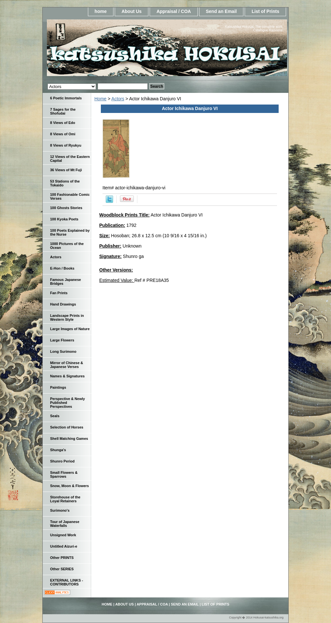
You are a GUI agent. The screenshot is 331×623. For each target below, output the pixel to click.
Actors (118, 98)
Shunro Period (62, 461)
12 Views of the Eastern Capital (70, 158)
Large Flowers (62, 340)
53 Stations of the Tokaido (65, 183)
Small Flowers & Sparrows (64, 474)
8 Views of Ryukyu (65, 145)
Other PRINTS (62, 558)
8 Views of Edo (62, 123)
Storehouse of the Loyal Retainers (65, 499)
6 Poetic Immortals (66, 98)
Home (100, 98)
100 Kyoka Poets (64, 219)
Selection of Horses (66, 427)
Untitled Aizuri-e (63, 546)
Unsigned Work (63, 535)
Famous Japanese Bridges (65, 281)
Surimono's (59, 510)
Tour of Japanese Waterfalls (64, 524)
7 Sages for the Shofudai (63, 111)
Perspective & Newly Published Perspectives (67, 402)
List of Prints (265, 11)
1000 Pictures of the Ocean (67, 246)
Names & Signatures (67, 376)
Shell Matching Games (69, 438)
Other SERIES (62, 569)
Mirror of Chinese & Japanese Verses (66, 365)
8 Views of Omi (62, 134)
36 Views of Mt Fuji (66, 170)
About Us (132, 11)
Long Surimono (63, 351)
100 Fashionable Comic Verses (70, 196)
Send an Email (221, 11)
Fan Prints (59, 293)
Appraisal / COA (173, 11)
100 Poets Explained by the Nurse (70, 232)
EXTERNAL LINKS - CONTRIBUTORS (66, 582)
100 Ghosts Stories (66, 208)
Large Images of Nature (70, 329)
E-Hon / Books (62, 268)
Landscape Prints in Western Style (67, 317)
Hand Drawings (63, 304)
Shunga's (58, 450)
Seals (54, 416)
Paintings (58, 387)
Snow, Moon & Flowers (69, 486)
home (101, 11)
